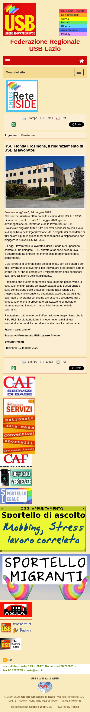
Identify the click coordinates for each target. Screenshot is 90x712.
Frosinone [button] (28, 135)
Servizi (65, 18)
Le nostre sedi (69, 14)
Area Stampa (69, 30)
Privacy (65, 34)
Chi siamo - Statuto (72, 11)
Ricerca (65, 26)
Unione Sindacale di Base (38, 696)
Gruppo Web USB (40, 706)
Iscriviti (65, 22)
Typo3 (75, 706)
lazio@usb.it (34, 670)
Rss (10, 660)
